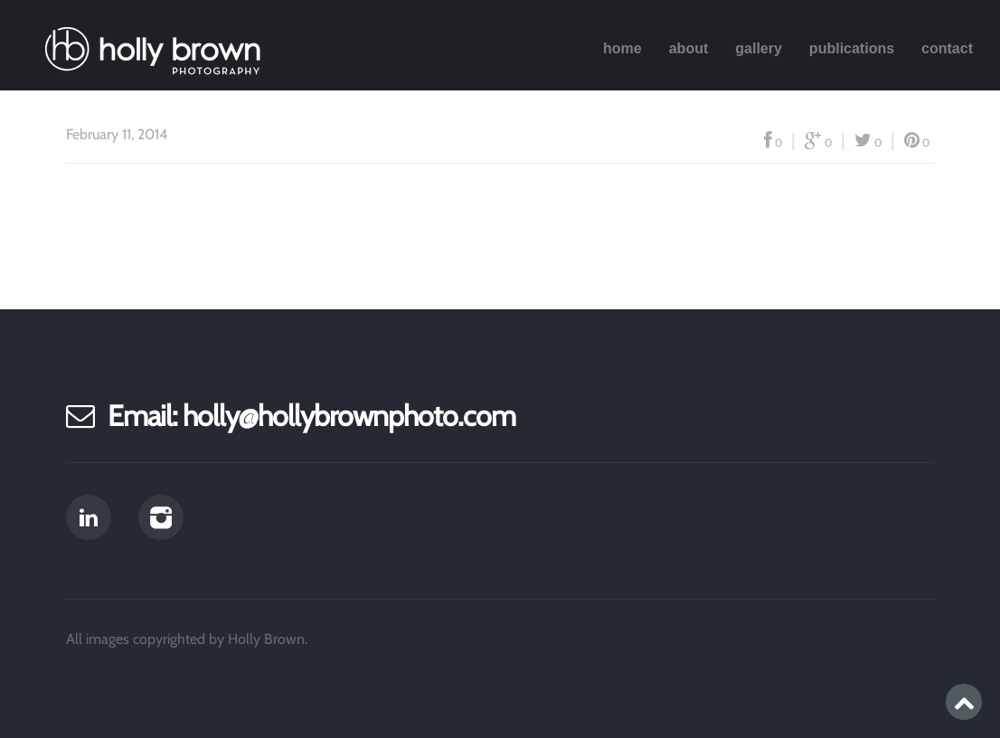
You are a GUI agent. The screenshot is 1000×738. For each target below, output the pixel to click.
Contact (947, 48)
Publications (851, 48)
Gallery (758, 48)
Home (622, 48)
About (689, 48)
